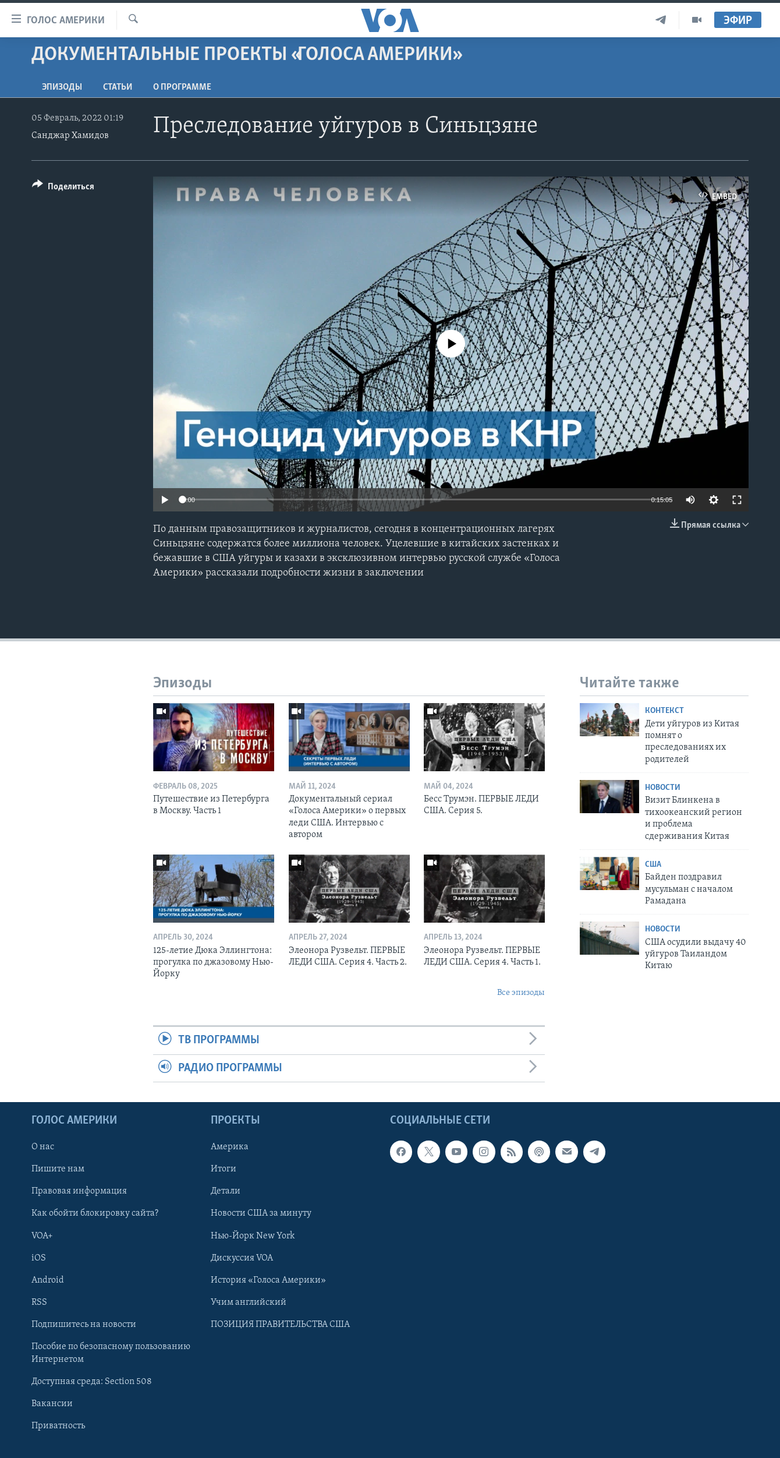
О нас (42, 1147)
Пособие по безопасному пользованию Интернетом (110, 1353)
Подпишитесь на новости (83, 1324)
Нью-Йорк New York (253, 1236)
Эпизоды (62, 87)
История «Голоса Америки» (268, 1280)
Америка (230, 1147)
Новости (662, 787)
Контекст (664, 711)
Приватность (58, 1426)
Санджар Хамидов (70, 135)
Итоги (223, 1169)
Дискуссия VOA (242, 1258)
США (653, 864)
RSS (39, 1302)
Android (47, 1280)
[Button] (63, 188)
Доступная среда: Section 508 (91, 1381)
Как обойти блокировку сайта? (94, 1213)
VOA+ (42, 1236)
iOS (38, 1258)
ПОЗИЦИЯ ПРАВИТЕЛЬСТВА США (280, 1324)
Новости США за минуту (261, 1213)
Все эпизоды (521, 993)
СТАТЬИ (117, 87)
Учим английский (248, 1302)
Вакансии (52, 1403)
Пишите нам (57, 1169)
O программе (182, 87)
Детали (225, 1191)
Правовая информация (79, 1191)
